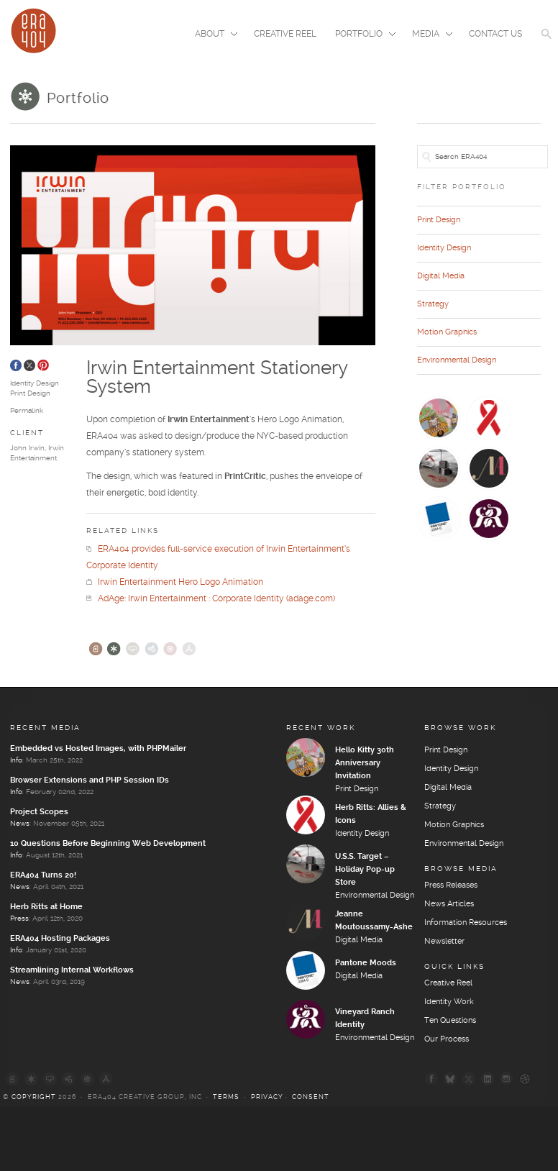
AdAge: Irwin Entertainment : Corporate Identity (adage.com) (210, 598)
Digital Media (441, 276)
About (211, 35)
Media (427, 35)
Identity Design (34, 383)
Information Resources (465, 923)
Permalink (26, 410)
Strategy (433, 304)
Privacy (267, 1097)
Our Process (446, 1039)
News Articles (449, 904)
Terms (226, 1097)
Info (16, 760)
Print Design (30, 393)
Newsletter (444, 941)
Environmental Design (456, 360)
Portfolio (360, 35)
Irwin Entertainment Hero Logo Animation (174, 582)
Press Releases (450, 885)
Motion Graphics (447, 332)
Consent (310, 1097)
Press (19, 918)
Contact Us (495, 34)
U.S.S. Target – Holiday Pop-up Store (365, 869)
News (19, 823)
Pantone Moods (365, 963)
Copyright (34, 1097)
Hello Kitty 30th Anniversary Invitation (364, 763)
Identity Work (449, 1002)
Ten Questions (450, 1020)
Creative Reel (285, 34)
